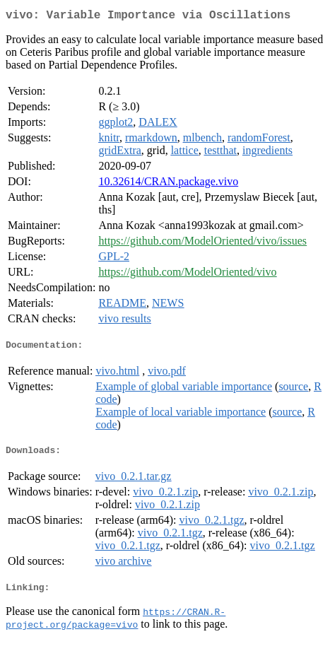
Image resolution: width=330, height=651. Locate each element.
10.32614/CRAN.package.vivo (168, 184)
